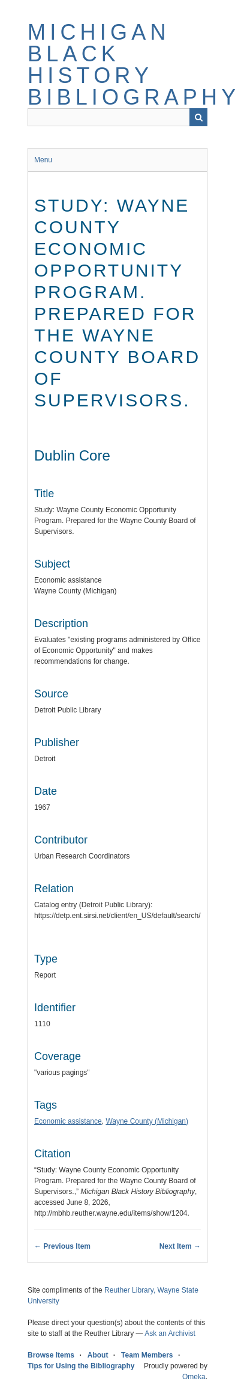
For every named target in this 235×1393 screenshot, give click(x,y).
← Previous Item (62, 1246)
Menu (43, 160)
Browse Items (51, 1355)
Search (198, 117)
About (98, 1355)
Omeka (194, 1377)
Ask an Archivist (169, 1333)
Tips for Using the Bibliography (81, 1366)
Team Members (147, 1355)
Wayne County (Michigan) (147, 1121)
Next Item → (180, 1246)
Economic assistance (68, 1121)
